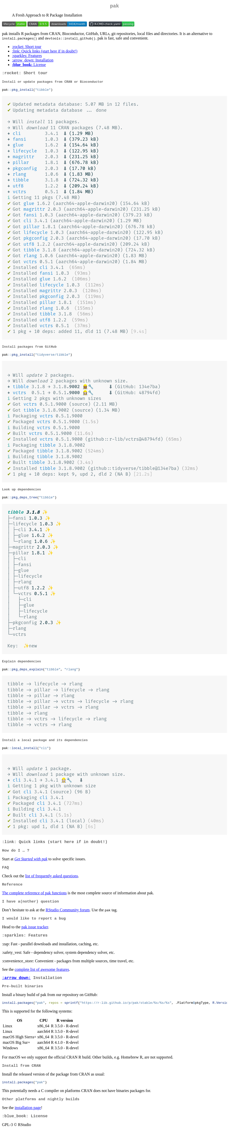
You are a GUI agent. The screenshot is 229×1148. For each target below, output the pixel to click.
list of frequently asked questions (51, 886)
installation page (28, 1124)
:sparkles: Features (27, 56)
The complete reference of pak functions (34, 903)
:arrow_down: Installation (32, 61)
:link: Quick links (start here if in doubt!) (44, 52)
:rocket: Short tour (26, 47)
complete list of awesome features (42, 982)
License (29, 65)
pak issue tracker (34, 938)
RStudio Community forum (68, 921)
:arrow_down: (16, 991)
